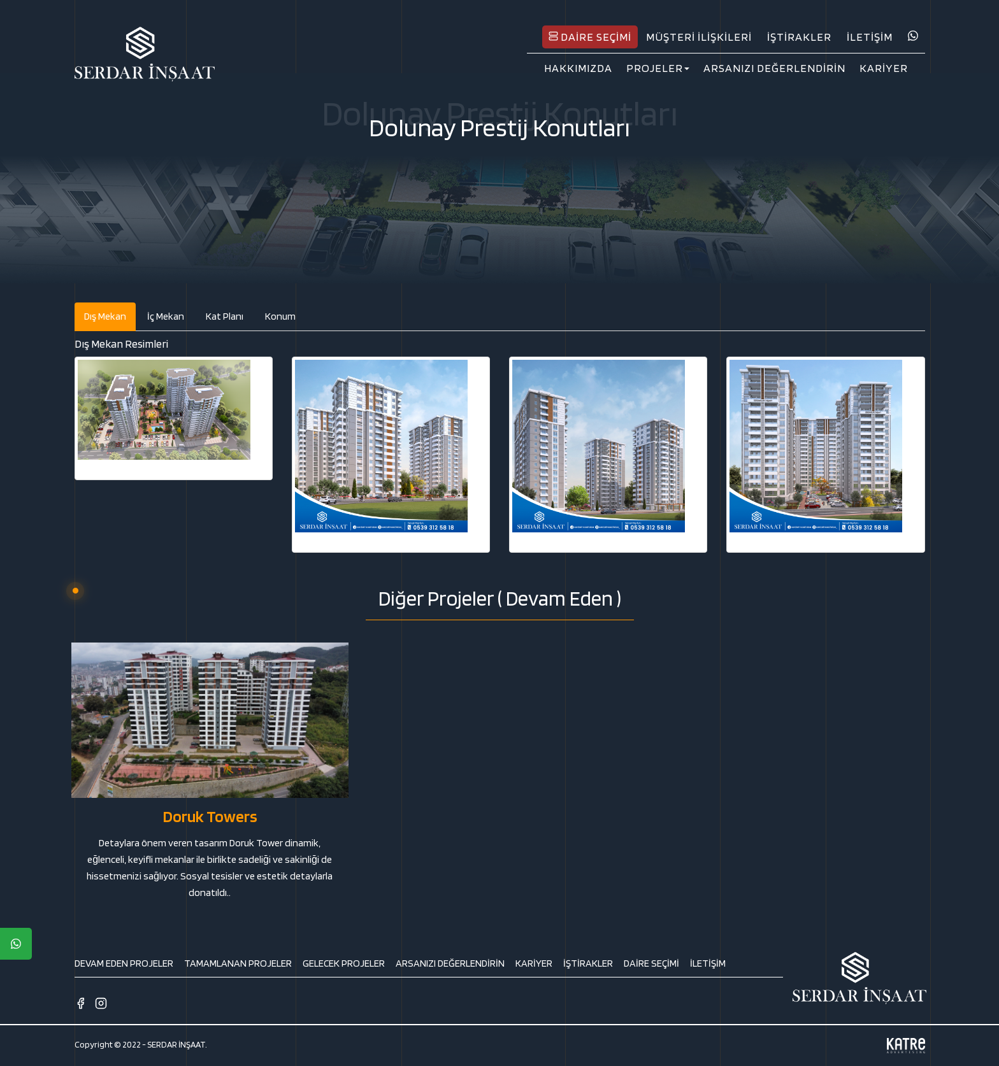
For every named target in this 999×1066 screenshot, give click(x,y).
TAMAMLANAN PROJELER (238, 963)
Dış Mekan (105, 316)
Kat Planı (224, 316)
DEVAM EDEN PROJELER (124, 963)
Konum (280, 316)
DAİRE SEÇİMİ (590, 36)
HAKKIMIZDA (578, 68)
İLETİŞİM (870, 36)
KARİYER (883, 68)
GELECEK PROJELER (344, 963)
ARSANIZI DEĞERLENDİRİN (774, 68)
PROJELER (657, 68)
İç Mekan (165, 316)
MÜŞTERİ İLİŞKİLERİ (699, 36)
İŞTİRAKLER (799, 36)
